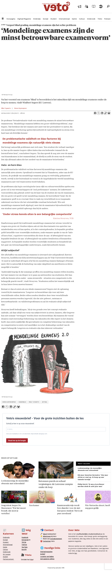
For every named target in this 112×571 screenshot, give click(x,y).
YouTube (24, 547)
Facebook (25, 537)
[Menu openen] (2, 18)
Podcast (107, 19)
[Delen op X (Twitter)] (98, 113)
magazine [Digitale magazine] (46, 552)
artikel (44, 402)
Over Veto (100, 8)
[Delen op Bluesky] (109, 113)
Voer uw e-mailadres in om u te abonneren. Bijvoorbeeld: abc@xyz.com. (26, 434)
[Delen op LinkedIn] (102, 113)
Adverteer (79, 8)
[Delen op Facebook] (95, 113)
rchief (42, 554)
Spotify (24, 550)
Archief (94, 8)
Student (53, 19)
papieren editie (48, 559)
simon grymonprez (9, 402)
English (5, 557)
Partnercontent (8, 559)
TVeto (100, 19)
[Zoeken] (108, 8)
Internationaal (64, 19)
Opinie (74, 19)
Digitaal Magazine (24, 19)
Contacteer (47, 541)
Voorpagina (11, 19)
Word (45, 534)
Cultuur (82, 19)
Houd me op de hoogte (17, 440)
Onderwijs (37, 19)
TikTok (24, 542)
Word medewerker (86, 9)
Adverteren (47, 536)
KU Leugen (6, 554)
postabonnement (56, 539)
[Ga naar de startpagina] (56, 8)
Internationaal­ (7, 545)
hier (104, 548)
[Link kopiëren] (105, 113)
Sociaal (45, 19)
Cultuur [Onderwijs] (5, 550)
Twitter (24, 545)
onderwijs (22, 402)
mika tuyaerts (34, 402)
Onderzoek (91, 19)
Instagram (25, 540)
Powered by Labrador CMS (56, 568)
